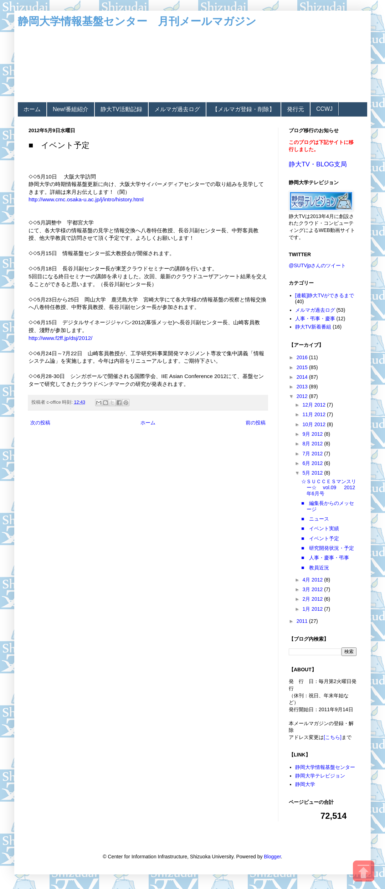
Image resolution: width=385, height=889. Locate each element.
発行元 (295, 109)
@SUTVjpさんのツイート (317, 265)
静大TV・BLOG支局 (318, 164)
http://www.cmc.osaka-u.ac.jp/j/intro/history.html (86, 199)
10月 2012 (314, 424)
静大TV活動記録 (121, 109)
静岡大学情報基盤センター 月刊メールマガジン (137, 21)
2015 (303, 367)
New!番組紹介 (70, 109)
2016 (303, 357)
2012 (303, 396)
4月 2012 (313, 580)
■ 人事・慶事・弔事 (325, 557)
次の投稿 (40, 422)
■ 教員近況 (315, 567)
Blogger (272, 856)
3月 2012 (313, 589)
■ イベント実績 (320, 528)
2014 (303, 377)
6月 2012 (313, 463)
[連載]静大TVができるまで (324, 295)
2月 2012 (313, 599)
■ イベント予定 (320, 538)
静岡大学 (305, 784)
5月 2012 (313, 473)
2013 (303, 386)
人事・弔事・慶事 (315, 318)
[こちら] (333, 737)
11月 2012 (314, 414)
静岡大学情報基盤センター (325, 767)
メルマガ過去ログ (177, 109)
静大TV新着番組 (313, 327)
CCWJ (324, 109)
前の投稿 (256, 422)
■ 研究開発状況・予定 (327, 548)
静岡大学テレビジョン (320, 776)
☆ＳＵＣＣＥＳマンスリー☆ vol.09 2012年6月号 (328, 487)
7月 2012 (313, 453)
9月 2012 (313, 434)
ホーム (32, 109)
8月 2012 (313, 443)
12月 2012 (314, 405)
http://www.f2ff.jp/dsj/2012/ (60, 338)
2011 (303, 621)
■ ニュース (315, 519)
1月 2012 (313, 609)
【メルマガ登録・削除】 (243, 109)
